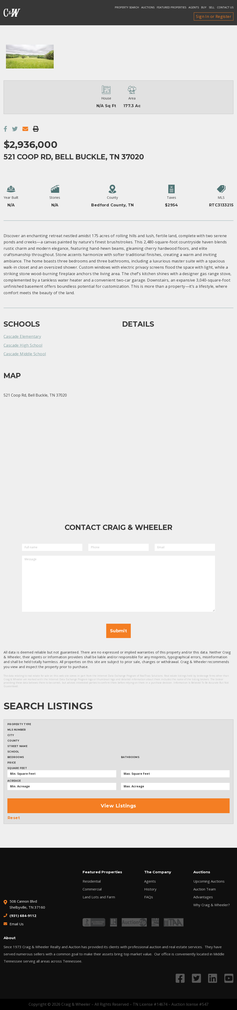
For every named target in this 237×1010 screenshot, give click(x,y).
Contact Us (225, 7)
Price (11, 763)
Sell (212, 7)
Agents (194, 7)
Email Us (17, 923)
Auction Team (204, 889)
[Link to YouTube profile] (228, 978)
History (150, 889)
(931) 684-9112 (23, 915)
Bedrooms (15, 757)
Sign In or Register (213, 16)
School (13, 752)
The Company (157, 872)
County (13, 741)
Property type (19, 724)
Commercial (92, 889)
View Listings (118, 806)
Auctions (147, 7)
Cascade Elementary (22, 336)
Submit (118, 630)
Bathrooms (130, 757)
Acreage (14, 781)
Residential (92, 881)
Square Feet (17, 768)
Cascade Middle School (25, 353)
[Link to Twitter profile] (196, 978)
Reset (14, 818)
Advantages (203, 897)
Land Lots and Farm (99, 897)
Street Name (17, 746)
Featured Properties (171, 7)
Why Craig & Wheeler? (211, 905)
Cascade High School (23, 345)
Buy (203, 7)
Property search (127, 7)
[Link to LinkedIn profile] (212, 978)
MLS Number (16, 730)
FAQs (148, 897)
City (10, 735)
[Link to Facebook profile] (180, 978)
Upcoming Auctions (209, 881)
